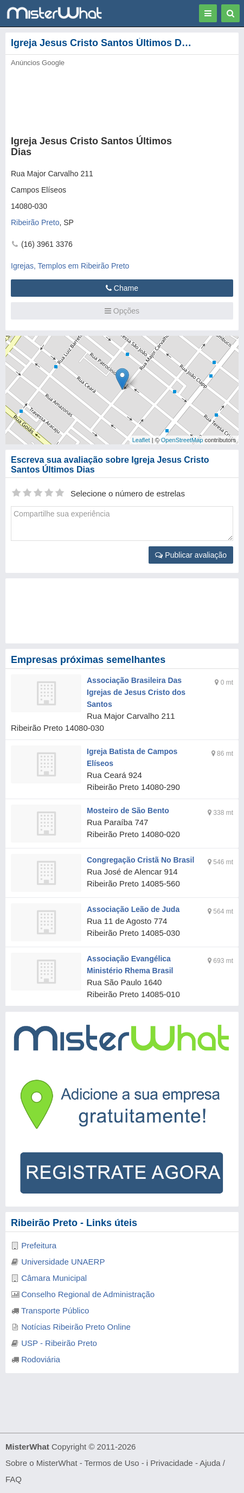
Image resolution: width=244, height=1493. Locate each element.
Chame (122, 288)
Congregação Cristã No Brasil (140, 860)
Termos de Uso (112, 1463)
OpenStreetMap (182, 440)
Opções (122, 311)
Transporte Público (55, 1310)
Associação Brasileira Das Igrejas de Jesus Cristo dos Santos (136, 692)
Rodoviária (40, 1359)
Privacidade (171, 1463)
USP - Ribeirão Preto (59, 1343)
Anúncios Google (38, 63)
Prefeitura (38, 1245)
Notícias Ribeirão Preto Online (76, 1326)
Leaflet (141, 440)
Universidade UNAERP (63, 1261)
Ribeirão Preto (35, 222)
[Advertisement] (122, 611)
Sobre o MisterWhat (41, 1463)
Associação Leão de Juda (133, 909)
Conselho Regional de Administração (88, 1294)
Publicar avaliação (191, 555)
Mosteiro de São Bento (128, 810)
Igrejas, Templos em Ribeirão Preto (70, 265)
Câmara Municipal (54, 1278)
